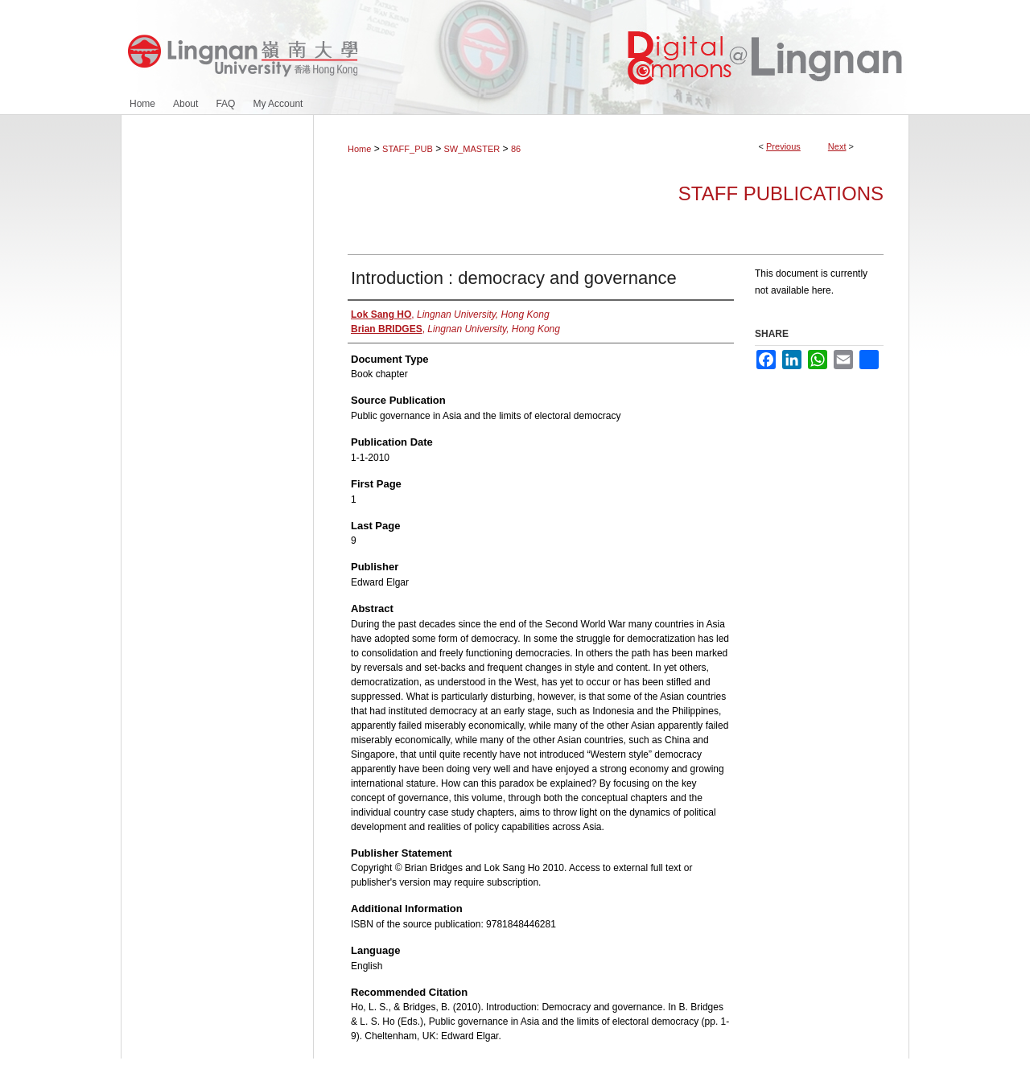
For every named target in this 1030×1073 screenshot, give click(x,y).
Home (359, 149)
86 (516, 149)
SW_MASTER (472, 149)
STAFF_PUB (407, 149)
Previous (783, 146)
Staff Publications (781, 193)
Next (837, 146)
